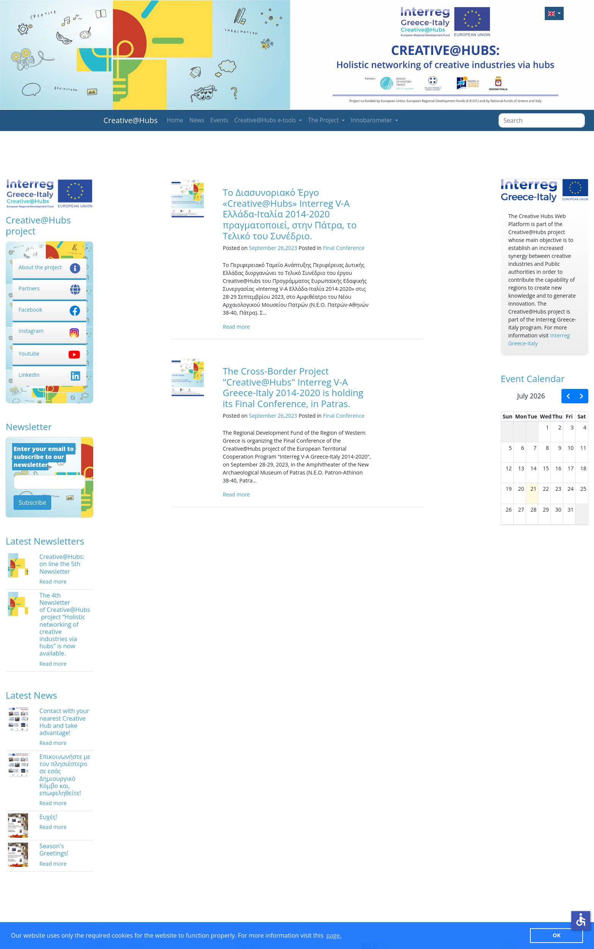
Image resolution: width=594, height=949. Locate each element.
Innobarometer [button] (372, 120)
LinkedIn (49, 375)
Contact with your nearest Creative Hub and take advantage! (64, 722)
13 (521, 468)
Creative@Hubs (130, 120)
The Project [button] (324, 120)
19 (509, 488)
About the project (49, 267)
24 (570, 488)
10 (570, 447)
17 (570, 468)
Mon (521, 416)
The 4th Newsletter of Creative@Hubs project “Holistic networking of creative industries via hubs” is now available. (64, 624)
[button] (554, 13)
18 (583, 468)
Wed (546, 416)
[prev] (568, 396)
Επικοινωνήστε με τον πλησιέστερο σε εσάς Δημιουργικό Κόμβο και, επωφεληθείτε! (64, 774)
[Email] (49, 482)
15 (546, 468)
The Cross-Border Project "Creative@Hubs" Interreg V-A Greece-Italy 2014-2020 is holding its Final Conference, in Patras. (293, 387)
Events (219, 120)
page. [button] (334, 935)
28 (533, 509)
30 (558, 509)
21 (533, 488)
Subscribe (32, 502)
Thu (557, 416)
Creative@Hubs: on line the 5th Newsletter (61, 564)
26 (509, 509)
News (197, 120)
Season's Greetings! (53, 849)
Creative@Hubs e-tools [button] (265, 120)
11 (583, 447)
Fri (569, 416)
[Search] (542, 120)
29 (546, 509)
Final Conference (343, 247)
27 (521, 509)
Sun (508, 416)
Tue (533, 416)
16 (558, 468)
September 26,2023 (273, 247)
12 (509, 468)
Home (175, 120)
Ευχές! (48, 817)
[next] (581, 396)
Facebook (49, 310)
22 (546, 488)
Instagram (49, 331)
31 (570, 509)
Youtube (49, 353)
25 (583, 488)
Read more (52, 581)
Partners (49, 288)
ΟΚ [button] (557, 935)
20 (521, 488)
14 (533, 468)
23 (558, 488)
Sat (581, 416)
